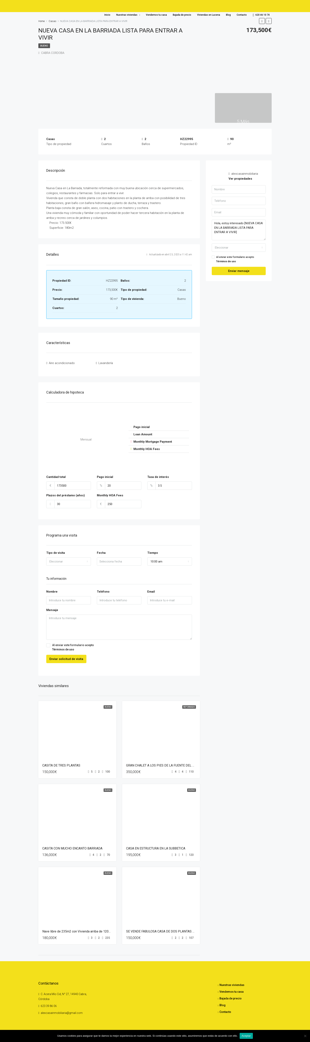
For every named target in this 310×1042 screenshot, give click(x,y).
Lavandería (105, 362)
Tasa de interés (158, 475)
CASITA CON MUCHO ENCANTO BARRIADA (72, 847)
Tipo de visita (55, 551)
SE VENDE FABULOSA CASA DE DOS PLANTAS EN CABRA (166, 930)
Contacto (242, 14)
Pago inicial (105, 475)
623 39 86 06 (49, 1004)
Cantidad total (56, 475)
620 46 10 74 (261, 15)
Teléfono (103, 590)
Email (151, 590)
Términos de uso (63, 647)
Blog (228, 14)
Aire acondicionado (62, 362)
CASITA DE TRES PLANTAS (61, 764)
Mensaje (52, 608)
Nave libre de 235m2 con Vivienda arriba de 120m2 (77, 930)
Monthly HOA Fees (110, 494)
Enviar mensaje (239, 271)
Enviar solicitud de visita (66, 657)
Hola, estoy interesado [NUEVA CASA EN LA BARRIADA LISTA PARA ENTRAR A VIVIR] (239, 230)
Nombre (52, 590)
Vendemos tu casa (156, 14)
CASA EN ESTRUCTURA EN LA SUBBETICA (155, 847)
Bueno (44, 45)
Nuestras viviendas (126, 14)
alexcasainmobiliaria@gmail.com (62, 1011)
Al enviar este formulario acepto (119, 646)
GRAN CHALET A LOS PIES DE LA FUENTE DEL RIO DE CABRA (169, 764)
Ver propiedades (240, 178)
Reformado (189, 706)
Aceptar (246, 1035)
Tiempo (152, 551)
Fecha (101, 551)
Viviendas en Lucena (208, 14)
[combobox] (68, 560)
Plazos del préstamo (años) (65, 494)
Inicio (107, 14)
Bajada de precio (182, 14)
